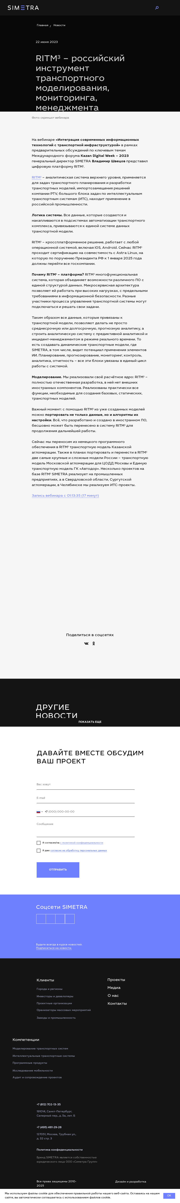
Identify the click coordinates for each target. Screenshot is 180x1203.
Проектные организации (54, 1003)
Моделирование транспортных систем (40, 1048)
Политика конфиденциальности (60, 1150)
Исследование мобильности (33, 1071)
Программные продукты (30, 1063)
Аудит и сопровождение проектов (37, 1077)
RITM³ (36, 177)
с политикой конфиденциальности (81, 843)
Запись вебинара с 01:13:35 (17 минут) (65, 496)
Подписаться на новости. (54, 948)
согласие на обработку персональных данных (78, 850)
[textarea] (86, 829)
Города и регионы (49, 989)
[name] (86, 785)
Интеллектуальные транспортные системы (44, 1056)
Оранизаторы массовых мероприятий (64, 1010)
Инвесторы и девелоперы (55, 996)
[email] (86, 798)
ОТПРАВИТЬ (58, 870)
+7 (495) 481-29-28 (49, 1127)
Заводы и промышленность (56, 1018)
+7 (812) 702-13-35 (49, 1104)
